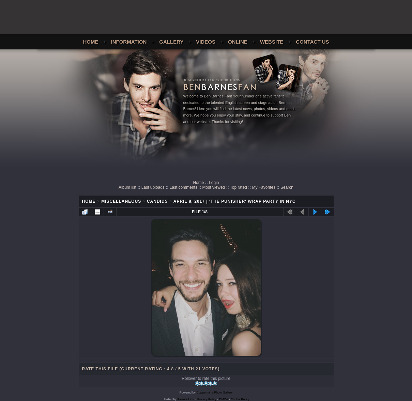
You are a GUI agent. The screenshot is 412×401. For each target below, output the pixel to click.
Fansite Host (186, 399)
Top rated (238, 187)
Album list (127, 187)
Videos (205, 42)
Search (286, 187)
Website (271, 42)
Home (90, 42)
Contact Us (312, 42)
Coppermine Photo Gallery (214, 392)
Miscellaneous (121, 201)
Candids (157, 201)
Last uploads (153, 187)
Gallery (171, 42)
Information (129, 42)
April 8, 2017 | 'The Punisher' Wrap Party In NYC (234, 201)
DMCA (223, 399)
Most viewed (213, 187)
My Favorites (264, 187)
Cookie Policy (240, 399)
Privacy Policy (206, 399)
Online (237, 42)
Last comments (183, 187)
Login (214, 182)
